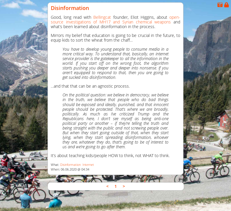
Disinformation (70, 7)
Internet (88, 165)
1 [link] (115, 186)
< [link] (107, 186)
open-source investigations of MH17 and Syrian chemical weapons (115, 19)
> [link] (124, 186)
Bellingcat (102, 17)
